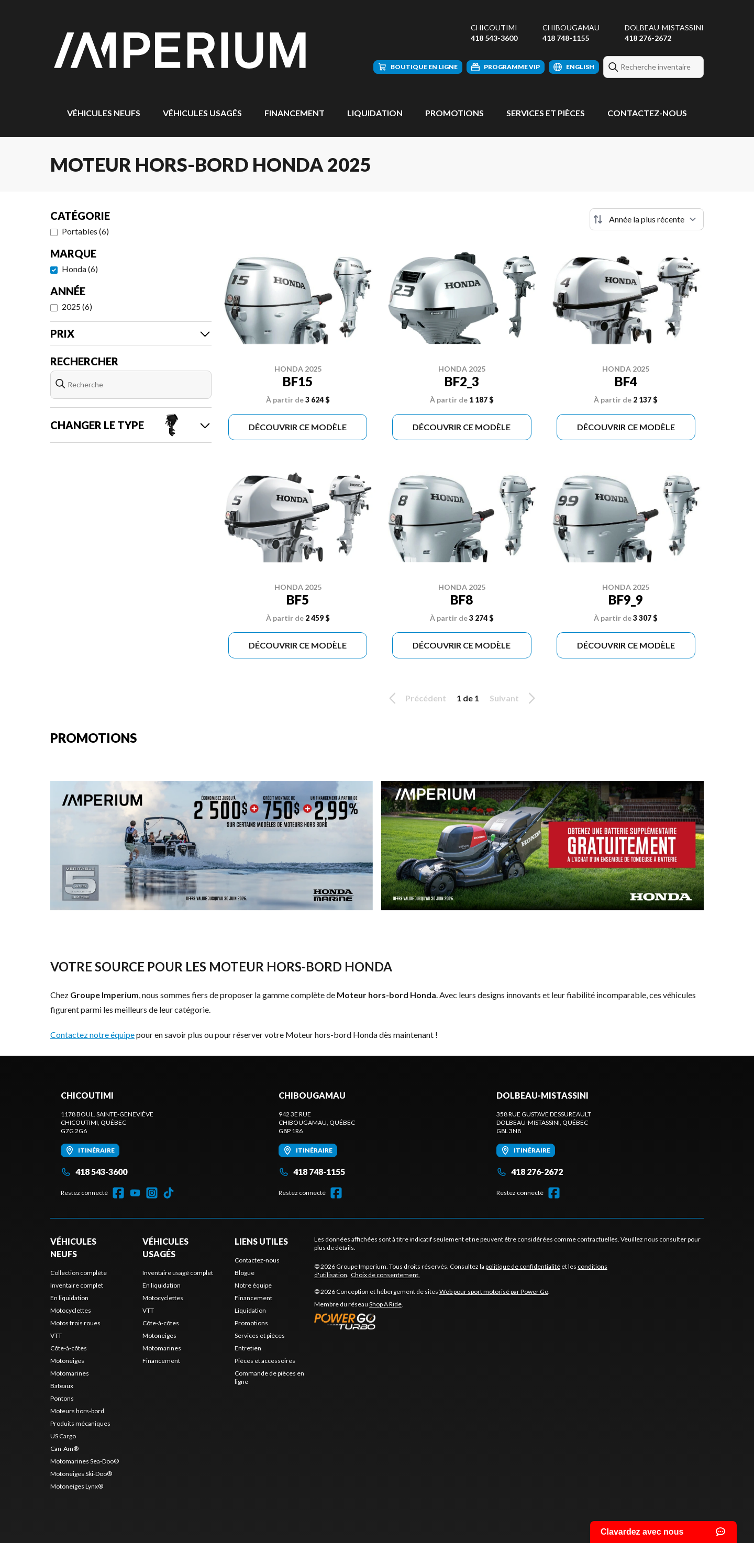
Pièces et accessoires (265, 1361)
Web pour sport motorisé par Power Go (493, 1291)
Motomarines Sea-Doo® (84, 1461)
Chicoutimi (494, 27)
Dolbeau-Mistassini (664, 27)
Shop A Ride (385, 1304)
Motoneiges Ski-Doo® (81, 1474)
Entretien (248, 1348)
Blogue (244, 1273)
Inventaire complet (76, 1285)
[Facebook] (118, 1193)
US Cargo (63, 1436)
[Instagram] (152, 1193)
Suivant (514, 698)
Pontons (62, 1398)
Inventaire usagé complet (177, 1273)
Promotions (454, 113)
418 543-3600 (494, 37)
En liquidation (69, 1298)
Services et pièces (545, 113)
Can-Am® (64, 1448)
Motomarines (69, 1373)
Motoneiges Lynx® (76, 1486)
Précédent (415, 698)
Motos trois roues (75, 1323)
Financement (294, 113)
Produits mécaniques (80, 1423)
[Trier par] (647, 219)
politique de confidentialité (522, 1266)
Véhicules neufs (103, 113)
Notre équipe (253, 1285)
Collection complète (78, 1273)
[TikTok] (168, 1193)
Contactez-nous (647, 113)
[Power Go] (432, 1321)
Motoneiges (67, 1361)
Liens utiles (261, 1241)
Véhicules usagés (202, 113)
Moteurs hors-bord (77, 1411)
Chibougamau (571, 27)
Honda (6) (80, 269)
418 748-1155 (565, 37)
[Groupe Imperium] (181, 50)
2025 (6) (77, 306)
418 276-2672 (648, 37)
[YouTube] (135, 1193)
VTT (56, 1335)
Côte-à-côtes (68, 1348)
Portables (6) (85, 231)
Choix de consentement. (385, 1275)
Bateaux (61, 1386)
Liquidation (375, 113)
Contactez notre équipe (92, 1034)
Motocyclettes (70, 1310)
